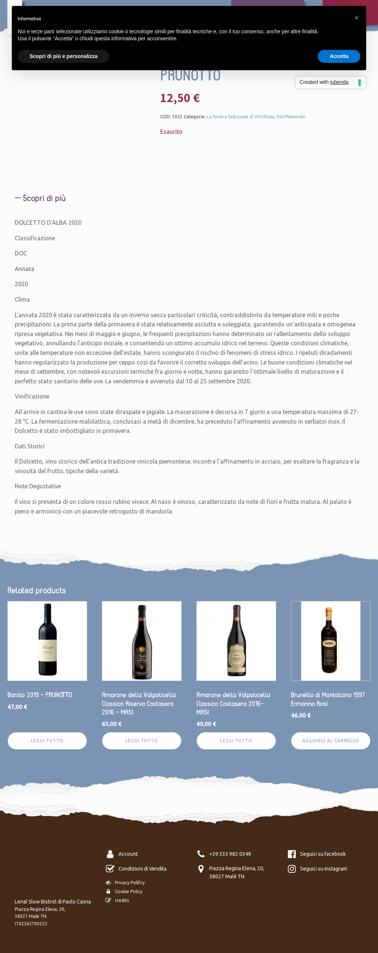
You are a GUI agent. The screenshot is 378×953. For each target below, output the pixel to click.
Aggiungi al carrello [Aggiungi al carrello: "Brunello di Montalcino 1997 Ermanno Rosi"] (330, 740)
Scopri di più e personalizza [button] (63, 56)
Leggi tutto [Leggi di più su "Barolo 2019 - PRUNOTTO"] (47, 740)
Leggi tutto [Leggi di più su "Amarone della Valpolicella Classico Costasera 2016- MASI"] (236, 740)
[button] (356, 18)
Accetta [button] (339, 56)
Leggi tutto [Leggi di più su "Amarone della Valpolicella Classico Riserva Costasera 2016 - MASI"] (142, 740)
